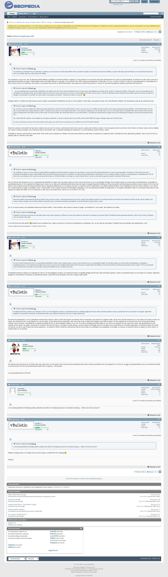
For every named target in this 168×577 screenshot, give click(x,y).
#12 (159, 147)
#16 (159, 384)
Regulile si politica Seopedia (29, 28)
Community (21, 17)
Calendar (14, 17)
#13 (159, 237)
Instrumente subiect (145, 40)
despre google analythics (16, 509)
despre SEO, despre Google (17, 495)
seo (14, 523)
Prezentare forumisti (71, 28)
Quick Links (43, 17)
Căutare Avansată (155, 16)
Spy (34, 13)
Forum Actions (32, 17)
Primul (150, 32)
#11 (159, 44)
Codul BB (53, 531)
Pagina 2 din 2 (140, 32)
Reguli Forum (53, 550)
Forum (12, 13)
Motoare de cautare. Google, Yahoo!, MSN (30, 22)
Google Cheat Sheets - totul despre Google (22, 504)
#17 (159, 419)
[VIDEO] (52, 538)
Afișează (156, 40)
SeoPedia (90, 575)
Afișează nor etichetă (15, 525)
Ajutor (144, 1)
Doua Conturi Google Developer (91, 478)
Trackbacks (53, 543)
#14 (159, 286)
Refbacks (11, 547)
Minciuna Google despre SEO (23, 36)
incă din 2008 (34, 26)
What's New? (23, 13)
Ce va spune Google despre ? (17, 514)
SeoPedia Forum (146, 558)
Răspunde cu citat (154, 143)
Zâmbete (53, 534)
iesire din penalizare (72, 478)
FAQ (8, 17)
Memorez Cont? (117, 4)
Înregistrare (154, 1)
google (10, 523)
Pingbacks (11, 545)
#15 (159, 340)
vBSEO (90, 570)
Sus (159, 558)
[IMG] (56, 536)
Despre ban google (14, 499)
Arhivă (154, 558)
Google (49, 22)
